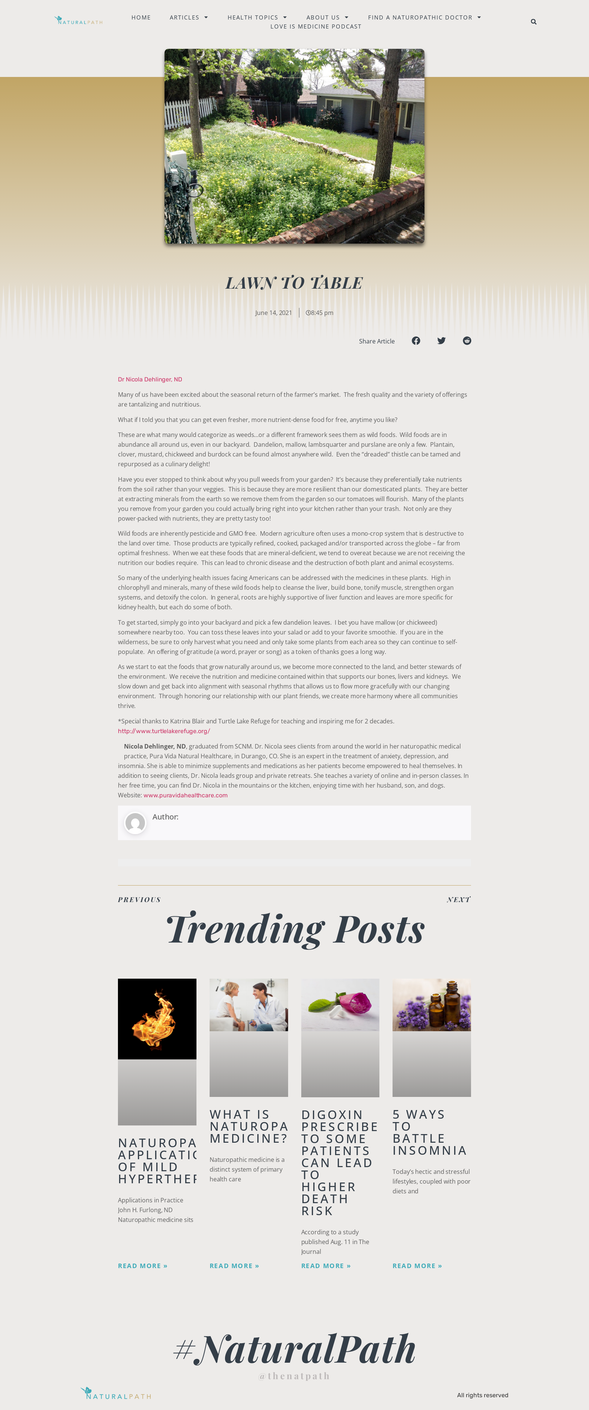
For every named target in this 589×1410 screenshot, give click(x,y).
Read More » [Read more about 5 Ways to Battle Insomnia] (418, 1266)
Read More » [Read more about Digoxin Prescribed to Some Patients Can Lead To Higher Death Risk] (326, 1266)
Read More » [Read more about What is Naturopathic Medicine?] (235, 1266)
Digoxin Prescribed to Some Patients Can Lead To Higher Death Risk (345, 1162)
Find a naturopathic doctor (425, 17)
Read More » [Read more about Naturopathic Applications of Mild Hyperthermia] (143, 1266)
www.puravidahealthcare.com (185, 795)
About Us (328, 17)
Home (141, 17)
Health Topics (258, 17)
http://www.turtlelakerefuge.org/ (164, 731)
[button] (534, 22)
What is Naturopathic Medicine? (267, 1126)
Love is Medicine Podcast (316, 26)
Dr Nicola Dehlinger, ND (150, 379)
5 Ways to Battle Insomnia (430, 1132)
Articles (189, 17)
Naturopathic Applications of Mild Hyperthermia (175, 1160)
